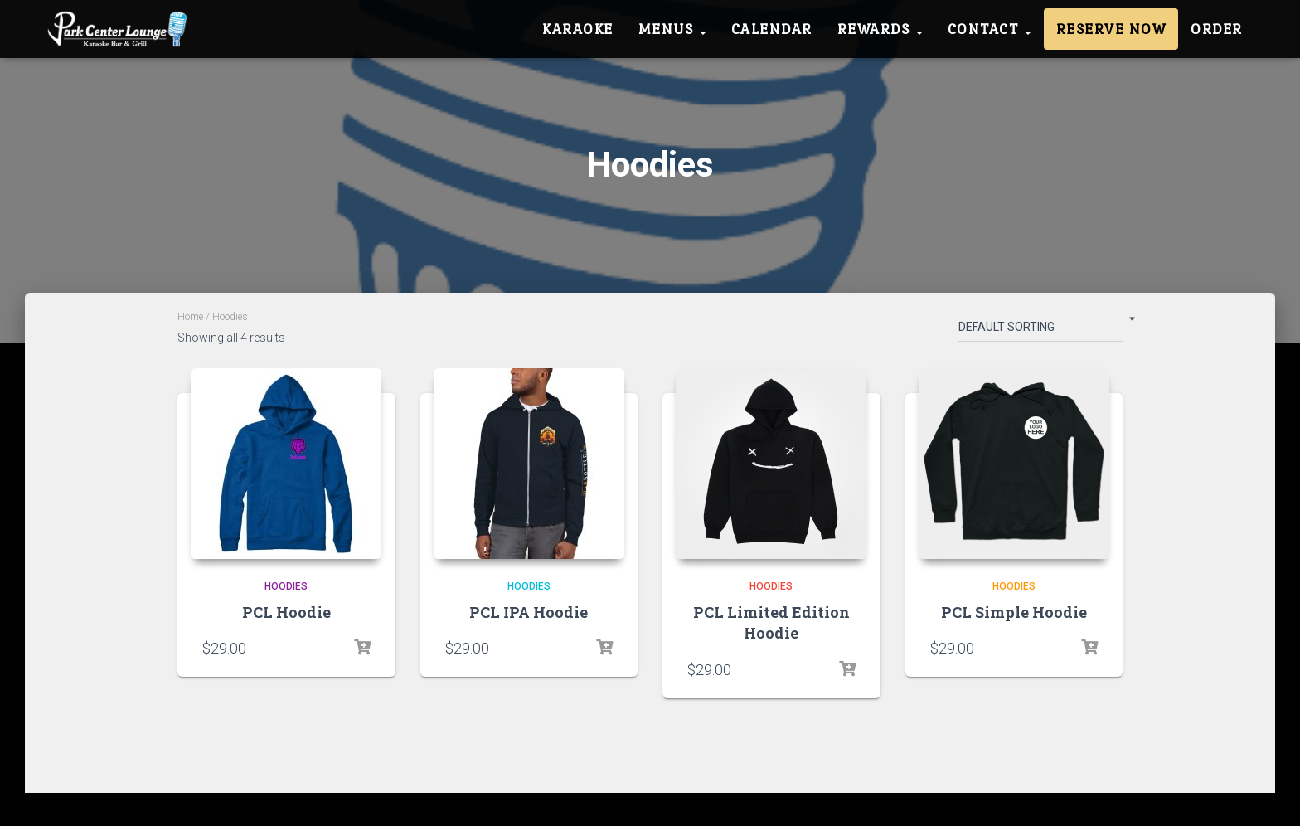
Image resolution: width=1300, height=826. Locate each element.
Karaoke (578, 29)
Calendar (771, 29)
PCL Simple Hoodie (1014, 612)
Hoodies (286, 586)
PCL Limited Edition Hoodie (771, 622)
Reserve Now (1111, 29)
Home (190, 317)
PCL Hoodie (286, 612)
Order (1217, 29)
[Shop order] (1040, 330)
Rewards (880, 29)
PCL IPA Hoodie (528, 612)
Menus (672, 29)
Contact (989, 29)
